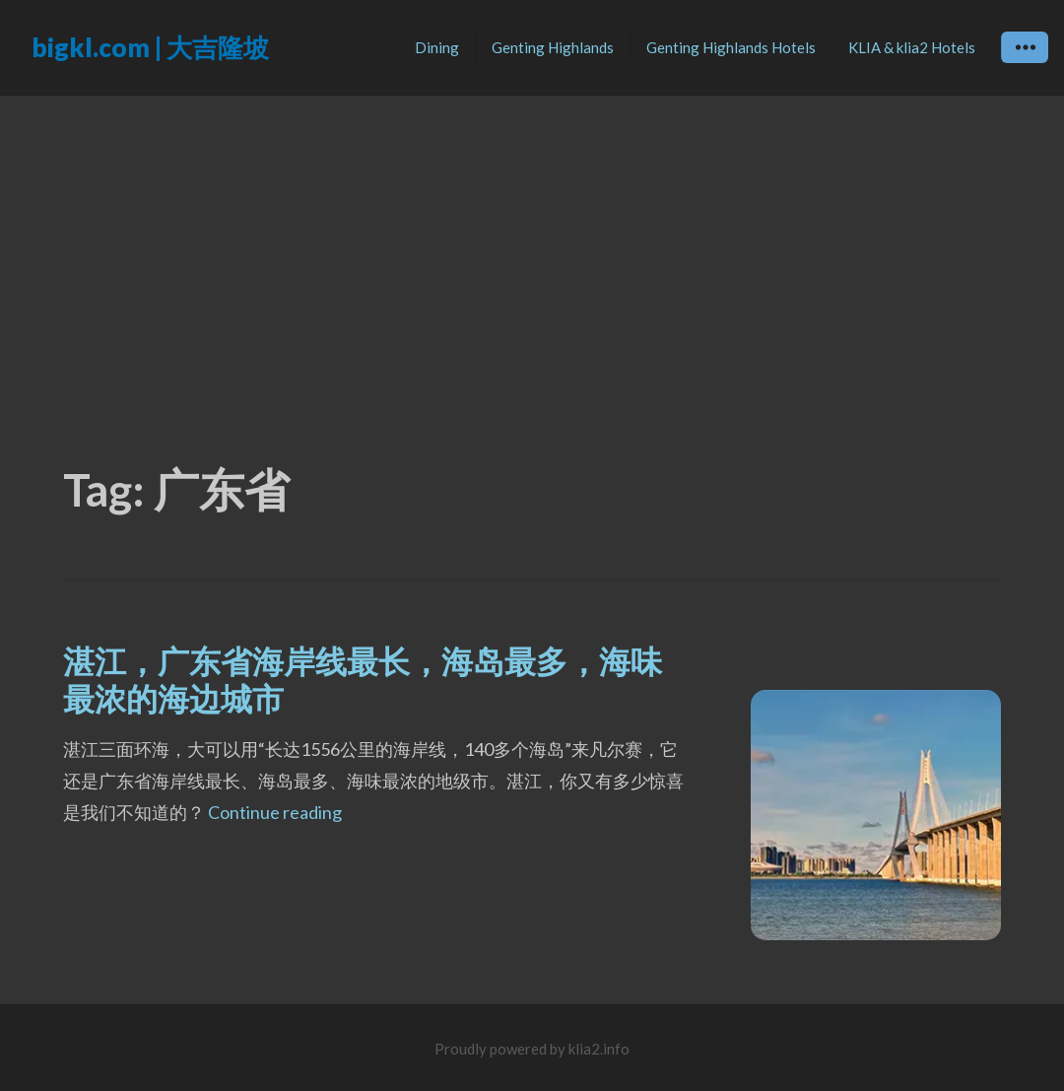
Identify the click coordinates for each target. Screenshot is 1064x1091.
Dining (437, 47)
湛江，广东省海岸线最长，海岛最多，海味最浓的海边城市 (362, 679)
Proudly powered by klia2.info (532, 1048)
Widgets (1025, 61)
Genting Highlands (553, 47)
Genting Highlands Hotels (731, 47)
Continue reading (275, 812)
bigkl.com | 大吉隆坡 (150, 47)
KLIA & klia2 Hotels (911, 47)
